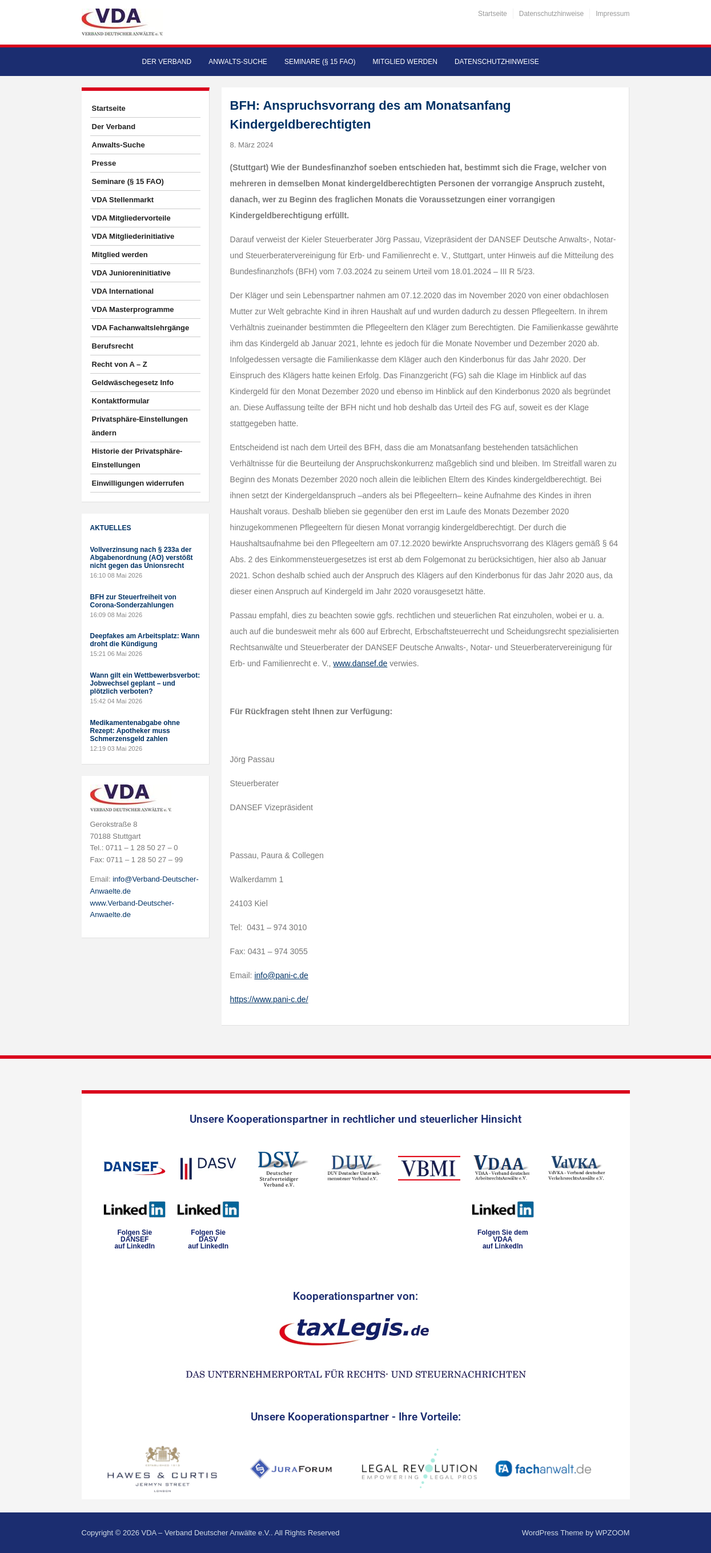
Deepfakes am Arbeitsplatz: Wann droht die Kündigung (145, 640)
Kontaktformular (121, 401)
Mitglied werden (405, 62)
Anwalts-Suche (237, 62)
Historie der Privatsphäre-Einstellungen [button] (137, 458)
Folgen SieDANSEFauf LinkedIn (134, 1239)
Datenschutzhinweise (551, 14)
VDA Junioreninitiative (131, 273)
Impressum (612, 14)
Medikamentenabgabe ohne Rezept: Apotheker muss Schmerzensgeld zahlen (135, 731)
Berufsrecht (113, 346)
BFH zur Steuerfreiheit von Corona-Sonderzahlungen (133, 601)
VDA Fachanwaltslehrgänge (141, 327)
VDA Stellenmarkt (123, 199)
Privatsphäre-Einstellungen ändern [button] (140, 426)
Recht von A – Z (119, 364)
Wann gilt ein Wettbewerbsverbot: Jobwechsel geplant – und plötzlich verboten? (145, 683)
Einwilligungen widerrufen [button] (138, 483)
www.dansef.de (360, 663)
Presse (104, 163)
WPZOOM (613, 1532)
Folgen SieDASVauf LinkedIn (208, 1239)
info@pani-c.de (281, 975)
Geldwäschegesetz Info (133, 382)
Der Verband (167, 62)
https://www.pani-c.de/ (269, 999)
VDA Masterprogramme (133, 309)
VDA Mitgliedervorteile (131, 218)
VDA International (123, 291)
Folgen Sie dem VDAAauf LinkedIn (502, 1239)
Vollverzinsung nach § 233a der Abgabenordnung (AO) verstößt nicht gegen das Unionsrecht (141, 558)
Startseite (492, 14)
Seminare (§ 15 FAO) (320, 62)
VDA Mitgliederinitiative (133, 236)
